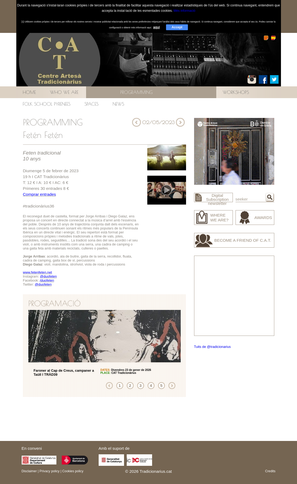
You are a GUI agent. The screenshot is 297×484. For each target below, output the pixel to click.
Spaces (91, 103)
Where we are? (219, 217)
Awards (263, 217)
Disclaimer (29, 471)
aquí (156, 27)
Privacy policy (50, 471)
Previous (109, 385)
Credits (270, 471)
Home (29, 92)
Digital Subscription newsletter (217, 199)
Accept (177, 27)
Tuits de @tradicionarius (212, 347)
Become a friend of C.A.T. (242, 240)
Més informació (184, 11)
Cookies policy (72, 471)
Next (171, 385)
